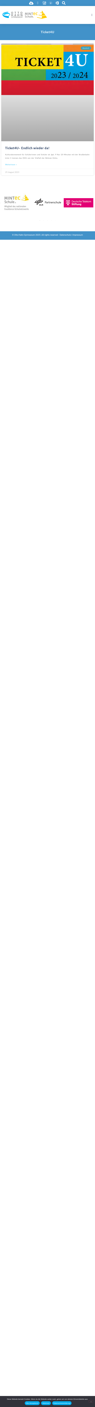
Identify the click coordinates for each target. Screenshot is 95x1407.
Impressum (78, 235)
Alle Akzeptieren (32, 1403)
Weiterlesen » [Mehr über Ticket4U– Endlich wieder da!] (11, 164)
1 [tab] (40, 220)
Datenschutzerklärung (61, 1403)
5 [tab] (55, 220)
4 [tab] (51, 220)
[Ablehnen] (91, 1401)
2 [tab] (43, 220)
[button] (92, 15)
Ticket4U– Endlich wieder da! (27, 148)
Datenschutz (65, 235)
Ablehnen (46, 1403)
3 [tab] (47, 220)
